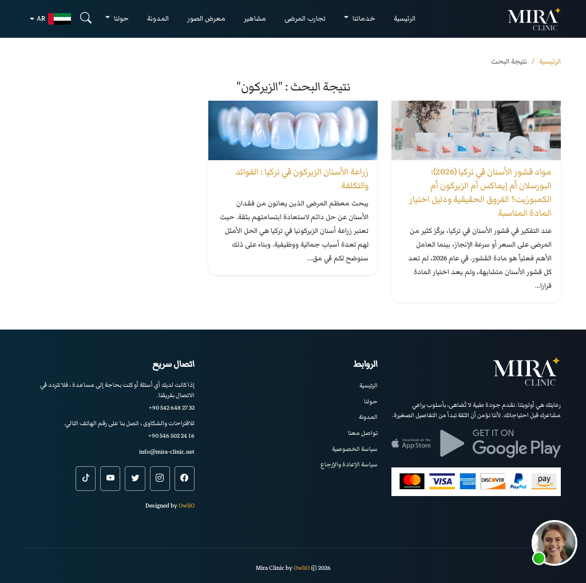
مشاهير (255, 18)
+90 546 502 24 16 (171, 436)
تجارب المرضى (305, 18)
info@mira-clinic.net (167, 452)
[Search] (86, 19)
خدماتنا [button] (363, 18)
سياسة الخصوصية (355, 449)
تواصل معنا (363, 433)
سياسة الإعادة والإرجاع (349, 464)
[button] (554, 543)
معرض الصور (206, 18)
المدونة (158, 18)
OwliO (187, 505)
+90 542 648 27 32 (172, 408)
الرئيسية (404, 18)
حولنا (371, 401)
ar (54, 19)
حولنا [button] (120, 18)
